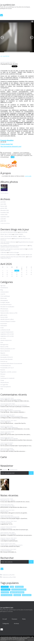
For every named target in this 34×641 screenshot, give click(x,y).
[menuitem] (4, 619)
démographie (19, 587)
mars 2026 (3, 204)
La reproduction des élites (7, 506)
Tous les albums (4, 193)
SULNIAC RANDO (18, 234)
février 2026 (3, 206)
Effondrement (4, 309)
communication (4, 292)
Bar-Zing (23, 236)
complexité (26, 155)
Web (1, 389)
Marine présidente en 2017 (7, 349)
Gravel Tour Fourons (6, 238)
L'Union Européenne (6, 550)
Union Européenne (5, 386)
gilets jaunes (3, 315)
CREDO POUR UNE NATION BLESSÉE (9, 517)
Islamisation (3, 325)
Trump (2, 380)
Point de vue (3, 361)
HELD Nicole (3, 450)
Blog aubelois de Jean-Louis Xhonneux (16, 246)
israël (11, 587)
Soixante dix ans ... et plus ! (7, 500)
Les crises (3, 338)
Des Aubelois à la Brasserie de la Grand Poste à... (13, 245)
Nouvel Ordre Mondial (6, 359)
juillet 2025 (3, 221)
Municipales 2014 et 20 (6, 357)
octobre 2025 (3, 214)
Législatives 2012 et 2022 (7, 334)
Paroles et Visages (14, 252)
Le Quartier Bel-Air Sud (26, 254)
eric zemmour (4, 592)
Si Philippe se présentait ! (14, 410)
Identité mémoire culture (7, 319)
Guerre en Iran (4, 511)
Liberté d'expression (6, 340)
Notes (24, 619)
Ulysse (9, 433)
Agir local (2, 285)
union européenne (6, 595)
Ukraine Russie (4, 382)
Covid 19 (2, 294)
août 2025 (3, 219)
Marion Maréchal (5, 351)
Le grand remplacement (6, 332)
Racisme (2, 370)
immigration (17, 595)
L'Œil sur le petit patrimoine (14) (8, 254)
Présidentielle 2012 (5, 365)
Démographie (4, 300)
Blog (1, 290)
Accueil (5, 619)
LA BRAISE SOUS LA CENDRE (7, 539)
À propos (14, 619)
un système (7, 155)
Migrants (2, 353)
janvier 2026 (3, 208)
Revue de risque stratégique (8, 534)
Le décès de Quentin (6, 522)
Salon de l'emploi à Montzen (8, 242)
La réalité (9, 444)
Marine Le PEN (4, 346)
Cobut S (2, 427)
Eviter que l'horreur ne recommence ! (17, 405)
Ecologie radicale (5, 302)
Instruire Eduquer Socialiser (7, 321)
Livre (1, 342)
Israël (1, 327)
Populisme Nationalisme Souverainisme (11, 363)
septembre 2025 (4, 216)
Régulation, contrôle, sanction (8, 372)
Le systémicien (7, 4)
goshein (2, 399)
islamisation (4, 587)
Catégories (6, 623)
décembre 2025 (4, 210)
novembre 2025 (4, 212)
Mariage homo (4, 344)
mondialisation (4, 355)
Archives (16, 623)
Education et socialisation (7, 306)
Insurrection (3, 323)
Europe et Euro (4, 311)
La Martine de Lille (5, 330)
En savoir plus (21, 639)
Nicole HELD (3, 416)
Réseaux (2, 374)
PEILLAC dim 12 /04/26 (6, 234)
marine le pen (5, 589)
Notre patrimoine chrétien (14, 399)
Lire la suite (28, 176)
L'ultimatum (3, 252)
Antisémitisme (4, 287)
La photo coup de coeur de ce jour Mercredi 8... (13, 256)
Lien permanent (5, 152)
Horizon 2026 (4, 317)
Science (2, 376)
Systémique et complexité (7, 378)
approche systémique (17, 592)
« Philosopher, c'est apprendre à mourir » (11, 545)
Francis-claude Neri (6, 144)
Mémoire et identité (12, 438)
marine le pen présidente (19, 589)
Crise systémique (5, 296)
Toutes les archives (5, 223)
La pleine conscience (6, 528)
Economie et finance (5, 304)
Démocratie (3, 298)
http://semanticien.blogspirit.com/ (10, 146)
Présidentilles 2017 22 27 (7, 368)
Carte (3, 457)
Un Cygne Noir (4, 384)
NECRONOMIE (23, 232)
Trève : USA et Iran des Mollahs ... (9, 236)
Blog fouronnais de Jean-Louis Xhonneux (15, 239)
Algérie (9, 422)
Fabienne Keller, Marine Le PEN (8, 313)
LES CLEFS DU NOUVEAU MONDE (9, 232)
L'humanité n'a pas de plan (9, 64)
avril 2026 (3, 202)
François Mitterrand (12, 427)
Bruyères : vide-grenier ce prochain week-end (12, 249)
